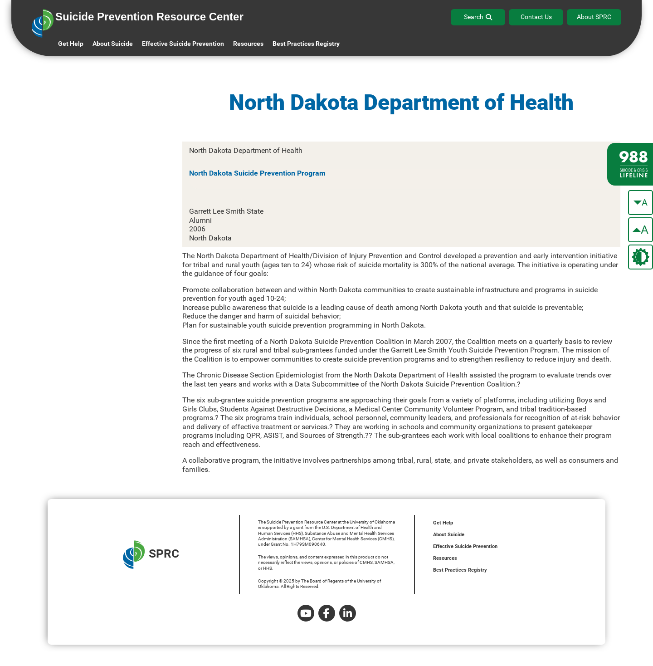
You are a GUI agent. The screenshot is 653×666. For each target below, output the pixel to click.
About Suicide (113, 43)
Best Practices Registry (306, 43)
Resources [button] (248, 43)
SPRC (151, 554)
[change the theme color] (640, 257)
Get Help (70, 43)
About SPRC (594, 16)
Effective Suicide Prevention (465, 546)
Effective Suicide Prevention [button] (183, 43)
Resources (445, 558)
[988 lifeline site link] (630, 164)
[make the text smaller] (640, 202)
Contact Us (536, 16)
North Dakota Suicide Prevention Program (257, 173)
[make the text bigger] (640, 229)
